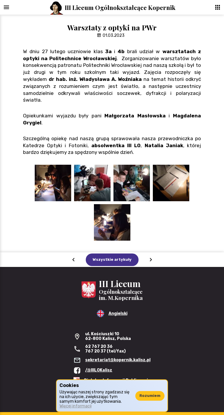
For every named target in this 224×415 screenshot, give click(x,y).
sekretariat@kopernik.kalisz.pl (117, 359)
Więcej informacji (76, 406)
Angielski (117, 313)
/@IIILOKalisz (98, 370)
